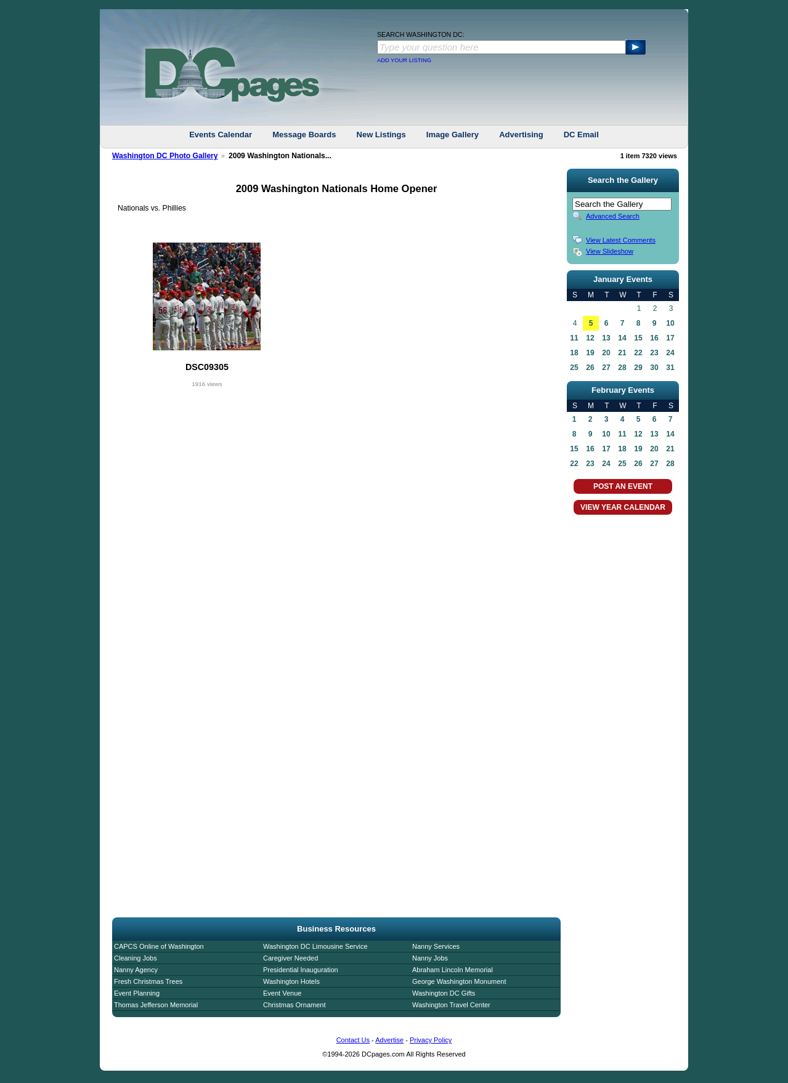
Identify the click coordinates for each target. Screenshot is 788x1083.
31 (670, 367)
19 (590, 352)
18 (574, 352)
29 (638, 367)
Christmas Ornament (294, 1005)
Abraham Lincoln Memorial (452, 969)
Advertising (521, 134)
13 (606, 338)
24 (670, 352)
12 (590, 338)
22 (638, 352)
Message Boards (304, 134)
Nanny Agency (136, 969)
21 (622, 352)
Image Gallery (452, 134)
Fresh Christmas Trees (148, 981)
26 (590, 367)
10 (670, 323)
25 (574, 367)
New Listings (381, 134)
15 (638, 338)
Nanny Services (436, 946)
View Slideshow (609, 251)
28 (622, 367)
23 (654, 352)
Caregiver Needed (290, 958)
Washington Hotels (291, 981)
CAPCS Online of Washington (159, 946)
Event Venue (282, 993)
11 (574, 338)
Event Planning (137, 993)
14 (622, 338)
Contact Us (353, 1040)
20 (606, 352)
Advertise (389, 1040)
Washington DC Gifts (443, 993)
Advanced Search (613, 216)
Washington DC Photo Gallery (165, 155)
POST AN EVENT (622, 486)
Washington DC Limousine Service (315, 946)
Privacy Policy (431, 1040)
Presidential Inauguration (300, 969)
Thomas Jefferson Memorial (156, 1005)
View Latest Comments (621, 240)
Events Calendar (220, 134)
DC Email (581, 134)
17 (670, 338)
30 (654, 367)
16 (654, 338)
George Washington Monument (459, 981)
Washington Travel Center (451, 1005)
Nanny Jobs (430, 958)
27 (606, 367)
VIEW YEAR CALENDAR (622, 507)
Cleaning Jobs (135, 958)
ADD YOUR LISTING (404, 60)
